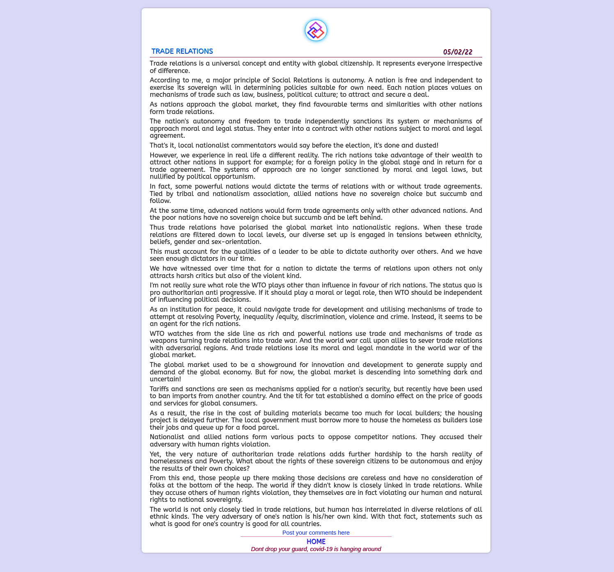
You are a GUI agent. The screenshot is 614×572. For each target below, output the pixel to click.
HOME (316, 541)
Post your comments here (316, 532)
